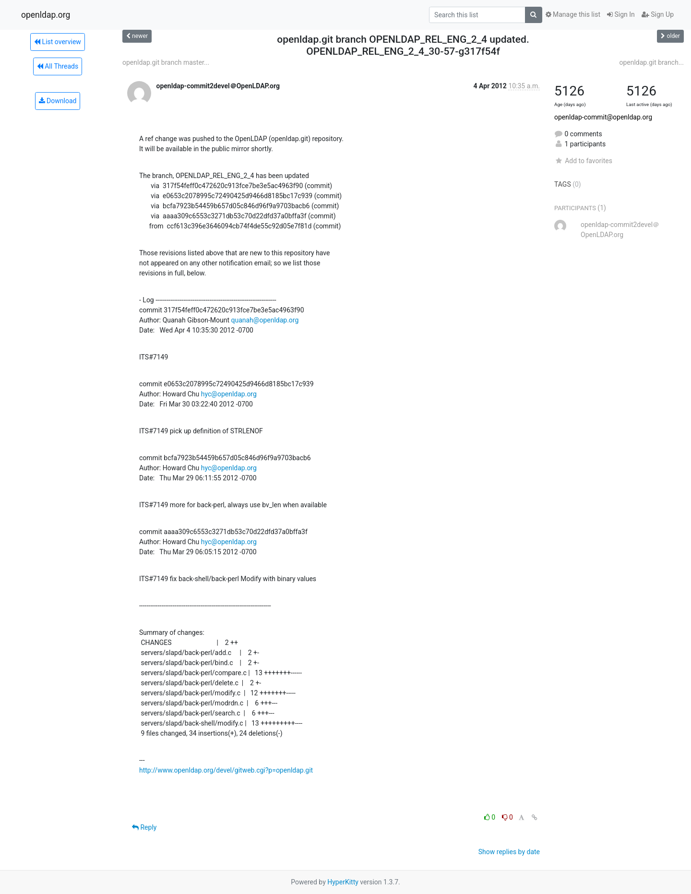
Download (58, 101)
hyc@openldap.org (229, 394)
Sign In (621, 14)
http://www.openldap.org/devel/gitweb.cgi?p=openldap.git (226, 770)
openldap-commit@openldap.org (603, 117)
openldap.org (45, 15)
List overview (57, 42)
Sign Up (658, 14)
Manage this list (573, 14)
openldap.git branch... (651, 62)
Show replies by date (509, 852)
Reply (144, 827)
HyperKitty (342, 882)
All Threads (57, 66)
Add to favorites (583, 161)
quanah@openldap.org (264, 320)
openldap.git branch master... (165, 62)
